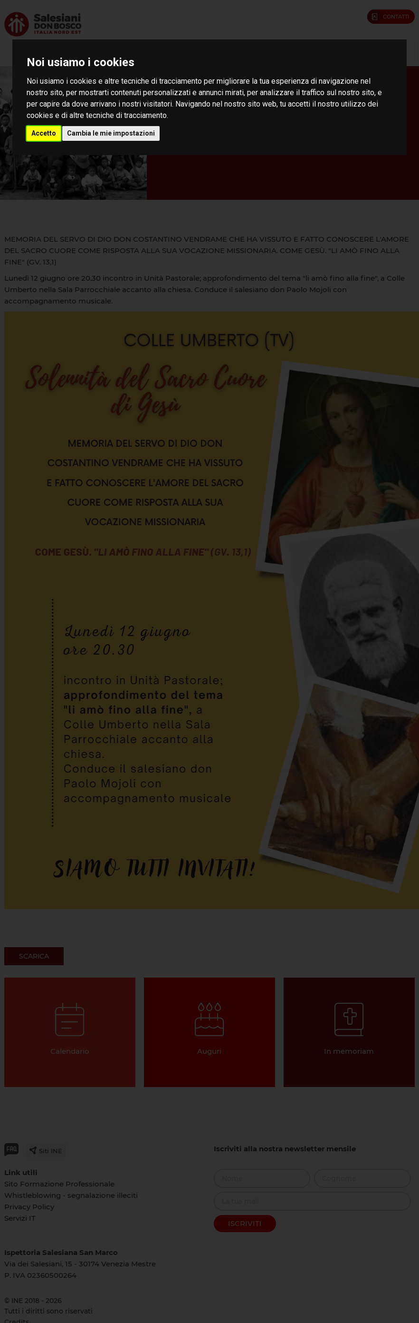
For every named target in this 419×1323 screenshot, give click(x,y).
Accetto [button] (43, 133)
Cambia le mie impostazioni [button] (111, 133)
